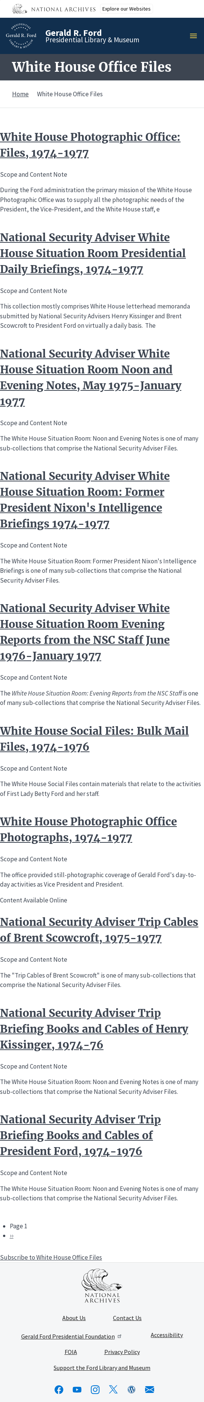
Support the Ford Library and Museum (102, 1368)
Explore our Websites (126, 8)
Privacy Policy (122, 1352)
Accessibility (167, 1335)
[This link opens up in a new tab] (102, 1286)
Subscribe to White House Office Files (51, 1257)
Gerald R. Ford (73, 33)
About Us (74, 1318)
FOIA (71, 1352)
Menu (195, 35)
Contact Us (127, 1318)
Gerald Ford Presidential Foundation (72, 1336)
